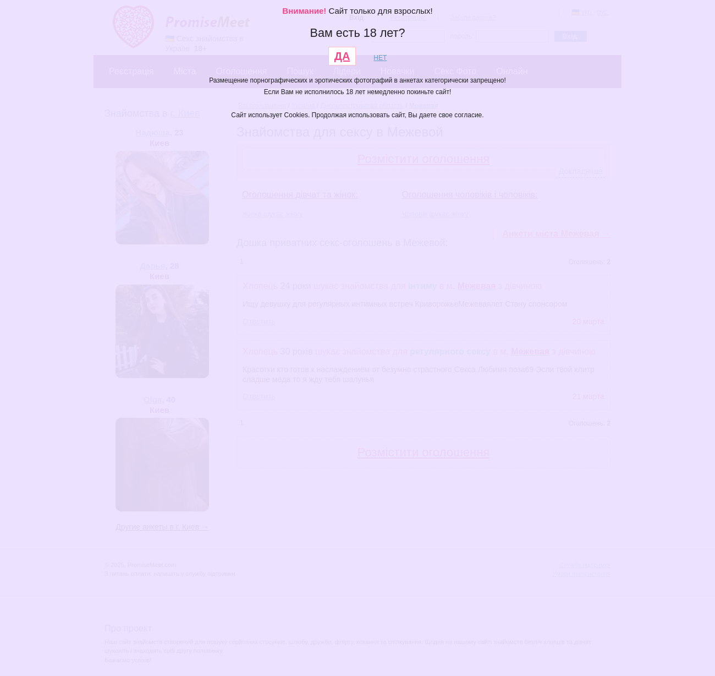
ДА (342, 56)
